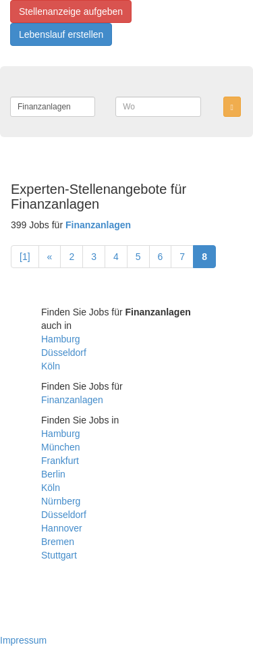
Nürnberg (60, 501)
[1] (25, 256)
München (60, 447)
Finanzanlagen (72, 399)
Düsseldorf (63, 352)
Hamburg (60, 339)
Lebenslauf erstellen (61, 34)
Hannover (61, 528)
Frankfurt (60, 460)
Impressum (23, 640)
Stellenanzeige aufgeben (71, 11)
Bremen (57, 541)
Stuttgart (59, 555)
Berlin (53, 474)
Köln (50, 366)
